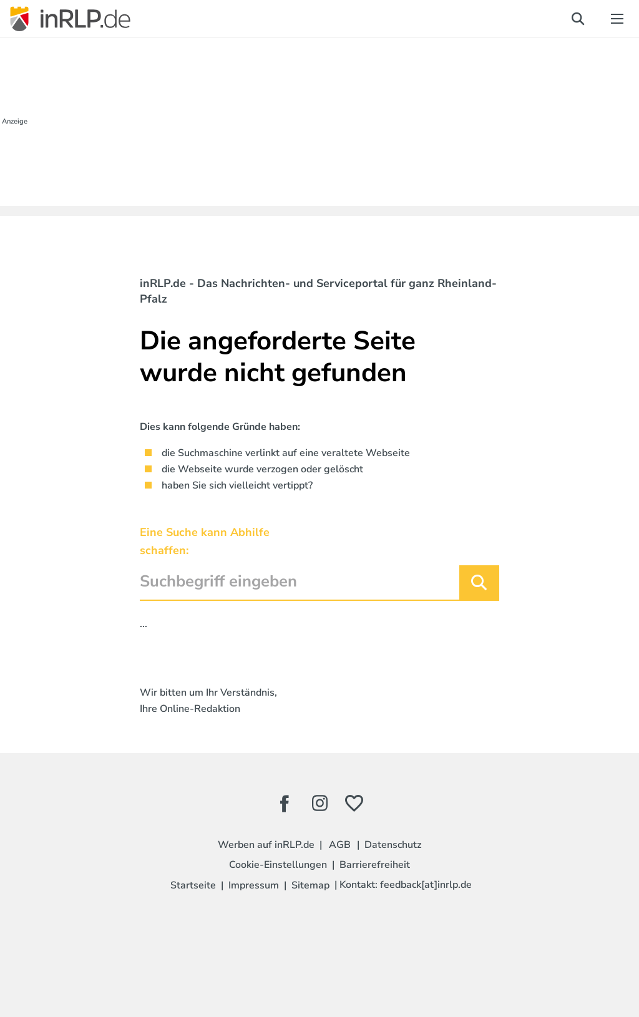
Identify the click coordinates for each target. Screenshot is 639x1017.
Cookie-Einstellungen (278, 865)
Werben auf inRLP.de (266, 845)
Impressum (253, 885)
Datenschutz (392, 845)
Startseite (193, 885)
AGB (340, 845)
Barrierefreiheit (374, 865)
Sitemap (310, 885)
